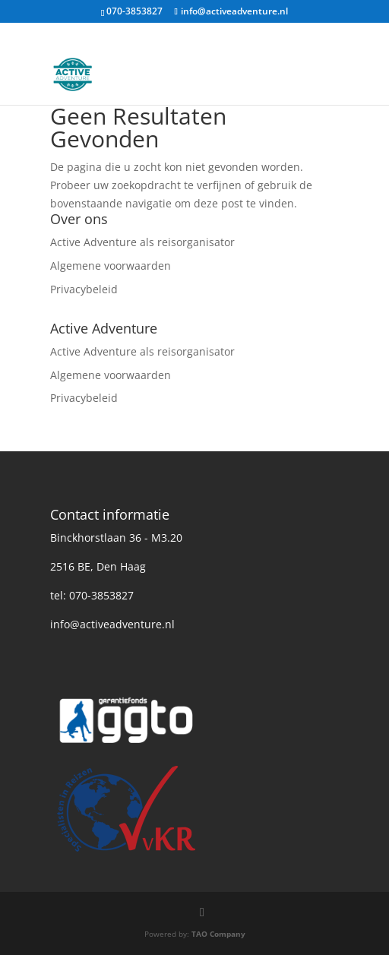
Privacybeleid (84, 289)
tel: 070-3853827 (92, 595)
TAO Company (218, 933)
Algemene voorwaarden (110, 265)
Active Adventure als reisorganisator (142, 242)
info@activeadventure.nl (112, 624)
